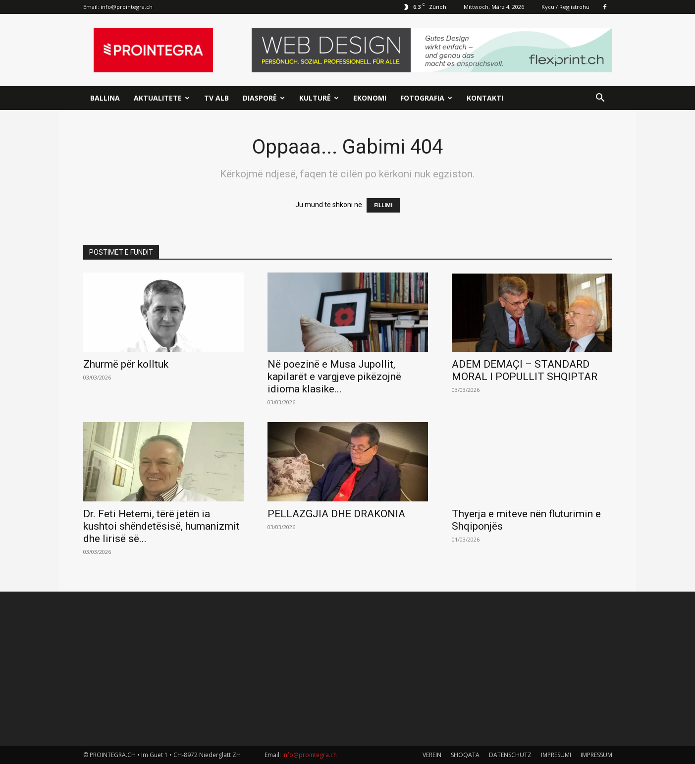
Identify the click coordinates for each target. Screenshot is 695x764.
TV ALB (216, 98)
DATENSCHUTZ (510, 755)
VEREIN (432, 755)
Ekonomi (369, 98)
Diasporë (264, 98)
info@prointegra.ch (127, 6)
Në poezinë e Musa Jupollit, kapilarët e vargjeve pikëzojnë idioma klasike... (334, 376)
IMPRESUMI (556, 755)
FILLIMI (383, 205)
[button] (600, 99)
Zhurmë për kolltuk (125, 364)
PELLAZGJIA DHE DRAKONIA (336, 514)
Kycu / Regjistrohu (565, 6)
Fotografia (426, 98)
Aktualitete (162, 98)
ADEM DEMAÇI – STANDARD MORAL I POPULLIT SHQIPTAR (524, 370)
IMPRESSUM (596, 755)
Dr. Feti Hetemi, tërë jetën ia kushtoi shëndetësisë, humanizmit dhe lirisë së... (161, 526)
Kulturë (319, 98)
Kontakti (485, 98)
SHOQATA (465, 755)
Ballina (105, 98)
